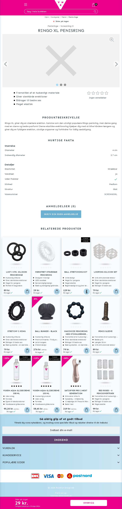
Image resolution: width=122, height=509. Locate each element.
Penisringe (73, 17)
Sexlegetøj (55, 17)
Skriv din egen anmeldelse (61, 214)
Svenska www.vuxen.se (61, 496)
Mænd (64, 17)
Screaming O (67, 26)
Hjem (47, 17)
